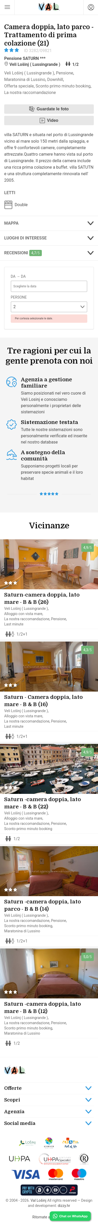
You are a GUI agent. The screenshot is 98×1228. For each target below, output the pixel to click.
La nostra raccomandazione (30, 92)
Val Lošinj (38, 1200)
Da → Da (18, 276)
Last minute (14, 624)
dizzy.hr (64, 1206)
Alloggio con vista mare (23, 614)
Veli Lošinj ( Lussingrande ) (29, 73)
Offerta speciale (19, 86)
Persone (19, 297)
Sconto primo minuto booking (63, 86)
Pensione (64, 73)
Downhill (55, 79)
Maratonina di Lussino (24, 79)
